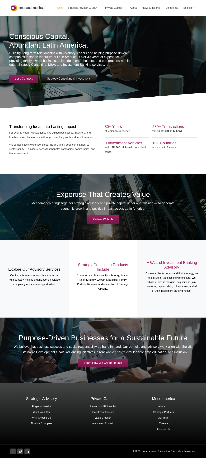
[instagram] (20, 451)
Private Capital (103, 398)
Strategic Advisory (41, 398)
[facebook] (13, 451)
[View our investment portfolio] (103, 363)
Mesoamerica (163, 398)
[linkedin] (27, 451)
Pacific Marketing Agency (183, 451)
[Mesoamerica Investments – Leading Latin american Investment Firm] (27, 5)
